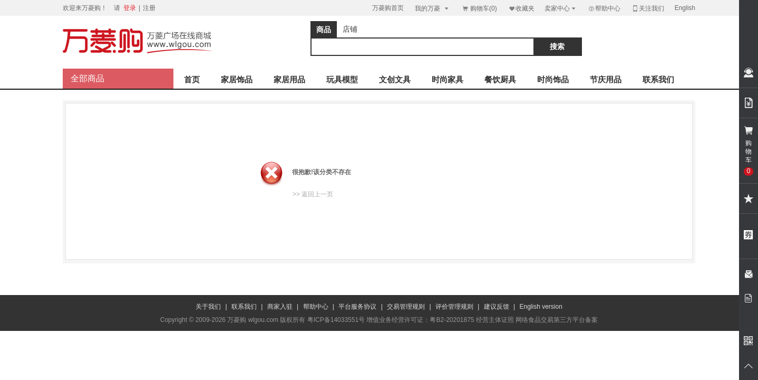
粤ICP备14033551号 (336, 320)
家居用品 (289, 79)
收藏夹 (521, 8)
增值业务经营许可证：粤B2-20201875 (420, 320)
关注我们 (647, 8)
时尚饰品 (553, 79)
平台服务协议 (357, 306)
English (685, 8)
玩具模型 (342, 79)
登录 (129, 8)
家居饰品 (236, 79)
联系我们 (658, 79)
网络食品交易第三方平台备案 (557, 320)
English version (541, 306)
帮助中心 (604, 8)
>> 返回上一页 (313, 194)
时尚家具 (447, 79)
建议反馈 (496, 306)
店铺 (350, 29)
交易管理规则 (406, 306)
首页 (192, 79)
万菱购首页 (388, 8)
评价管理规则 (454, 306)
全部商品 (87, 78)
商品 (323, 29)
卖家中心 (561, 8)
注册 (149, 8)
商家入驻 (280, 306)
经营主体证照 (495, 320)
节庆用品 (605, 79)
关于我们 (208, 306)
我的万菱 (432, 8)
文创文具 (395, 79)
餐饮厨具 (500, 79)
